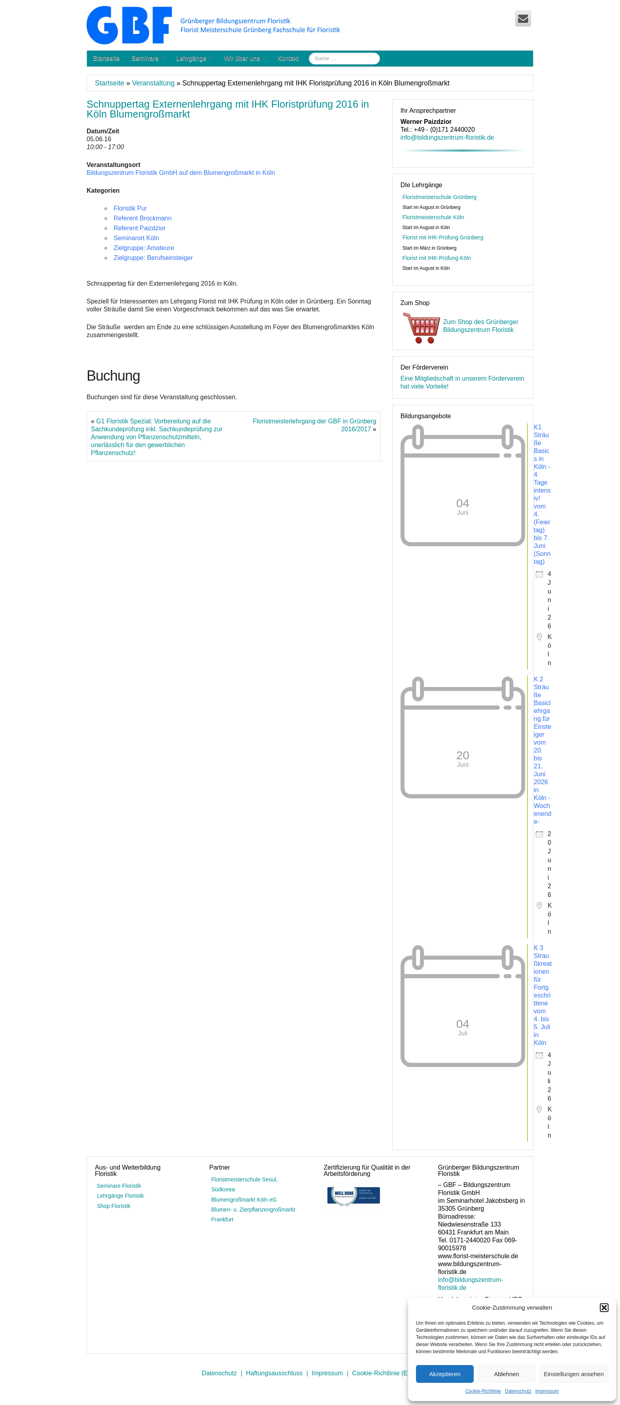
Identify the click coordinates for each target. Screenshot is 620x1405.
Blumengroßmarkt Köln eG (244, 1199)
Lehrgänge (194, 58)
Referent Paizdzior (139, 228)
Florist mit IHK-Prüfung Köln (437, 258)
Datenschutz (518, 1391)
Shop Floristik (113, 1206)
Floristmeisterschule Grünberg (440, 197)
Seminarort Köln (136, 238)
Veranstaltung (153, 83)
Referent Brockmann (142, 218)
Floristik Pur (130, 208)
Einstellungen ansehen (574, 1374)
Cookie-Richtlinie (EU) (383, 1373)
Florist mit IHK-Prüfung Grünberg (443, 237)
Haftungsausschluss (274, 1373)
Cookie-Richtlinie (483, 1391)
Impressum (547, 1391)
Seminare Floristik (119, 1186)
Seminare (148, 58)
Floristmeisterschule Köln (433, 217)
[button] (604, 1308)
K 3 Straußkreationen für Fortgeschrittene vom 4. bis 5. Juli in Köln (543, 995)
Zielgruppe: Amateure (143, 248)
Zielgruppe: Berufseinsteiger (153, 257)
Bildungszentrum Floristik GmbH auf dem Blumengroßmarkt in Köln (181, 172)
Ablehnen (506, 1374)
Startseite (106, 58)
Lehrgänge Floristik (120, 1196)
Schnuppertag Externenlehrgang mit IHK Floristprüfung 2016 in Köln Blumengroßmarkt (228, 109)
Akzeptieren (444, 1374)
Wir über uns (244, 58)
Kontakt (288, 58)
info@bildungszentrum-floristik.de (447, 137)
